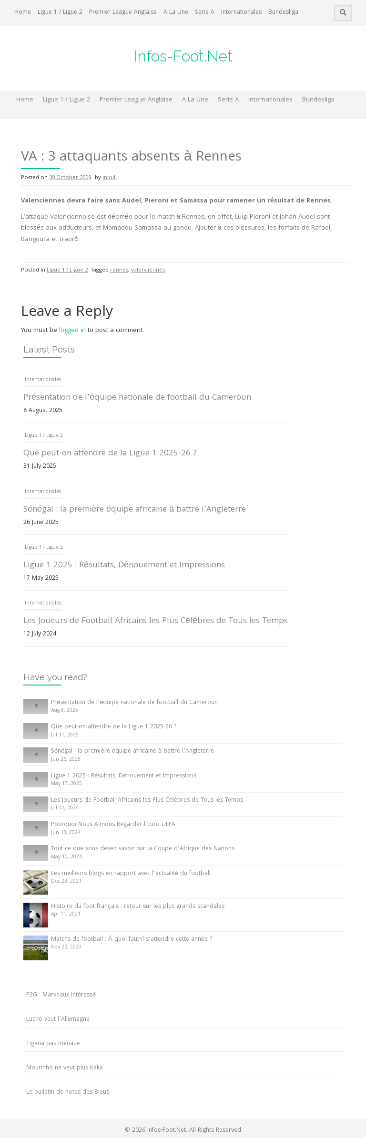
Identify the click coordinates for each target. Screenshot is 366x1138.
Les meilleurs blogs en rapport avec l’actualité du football (131, 874)
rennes (119, 270)
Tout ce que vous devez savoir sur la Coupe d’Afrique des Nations (142, 849)
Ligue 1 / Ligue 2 (60, 13)
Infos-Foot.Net (183, 56)
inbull (109, 177)
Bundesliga (283, 13)
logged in (72, 330)
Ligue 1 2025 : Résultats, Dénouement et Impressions (124, 566)
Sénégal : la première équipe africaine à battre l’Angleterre (134, 510)
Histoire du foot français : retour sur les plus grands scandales (137, 907)
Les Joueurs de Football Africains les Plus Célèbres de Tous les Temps (155, 621)
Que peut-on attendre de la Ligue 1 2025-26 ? (110, 454)
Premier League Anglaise (123, 13)
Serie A (204, 13)
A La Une (175, 13)
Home (22, 13)
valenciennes (148, 270)
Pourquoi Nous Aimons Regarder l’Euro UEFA (113, 825)
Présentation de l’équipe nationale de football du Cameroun (137, 398)
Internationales (241, 13)
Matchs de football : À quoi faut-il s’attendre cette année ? (131, 940)
